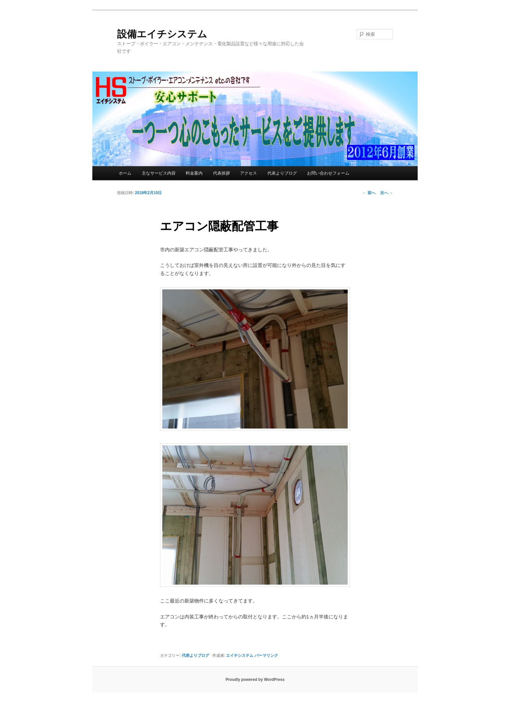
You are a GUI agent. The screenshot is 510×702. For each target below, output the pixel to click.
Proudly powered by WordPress (254, 679)
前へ (368, 193)
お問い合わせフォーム (328, 173)
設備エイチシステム (162, 34)
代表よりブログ (282, 173)
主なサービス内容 (159, 173)
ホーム (125, 173)
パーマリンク (266, 655)
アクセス (248, 173)
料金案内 (194, 173)
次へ (386, 193)
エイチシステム (239, 655)
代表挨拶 (221, 173)
